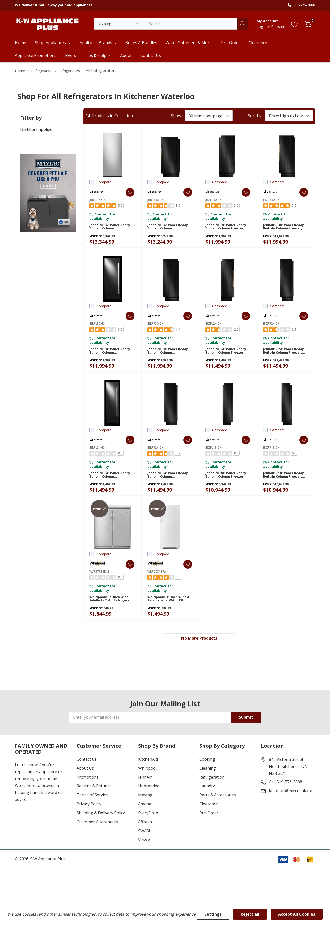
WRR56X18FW (156, 584)
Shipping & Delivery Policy (101, 831)
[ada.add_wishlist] (126, 192)
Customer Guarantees (97, 840)
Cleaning (207, 786)
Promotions (88, 795)
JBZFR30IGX (271, 200)
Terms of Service (92, 813)
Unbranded (148, 804)
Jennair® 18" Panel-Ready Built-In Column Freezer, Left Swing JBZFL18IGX (225, 486)
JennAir (145, 795)
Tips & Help (95, 55)
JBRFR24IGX (155, 456)
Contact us (86, 777)
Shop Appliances (50, 43)
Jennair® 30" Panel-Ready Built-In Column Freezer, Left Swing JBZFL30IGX (225, 229)
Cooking (207, 777)
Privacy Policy (89, 822)
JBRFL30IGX (97, 328)
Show (176, 116)
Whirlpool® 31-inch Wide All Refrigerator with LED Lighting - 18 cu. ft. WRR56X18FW (169, 614)
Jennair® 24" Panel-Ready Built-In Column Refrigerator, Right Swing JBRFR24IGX (167, 486)
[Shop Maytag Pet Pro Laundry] (48, 193)
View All (145, 857)
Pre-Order (208, 831)
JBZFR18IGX (271, 456)
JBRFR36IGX (155, 200)
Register (277, 26)
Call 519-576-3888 (285, 799)
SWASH (145, 849)
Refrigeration (212, 795)
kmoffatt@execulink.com (292, 808)
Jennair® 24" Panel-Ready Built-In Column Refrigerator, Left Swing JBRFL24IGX (111, 486)
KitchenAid (148, 777)
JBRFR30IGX (155, 328)
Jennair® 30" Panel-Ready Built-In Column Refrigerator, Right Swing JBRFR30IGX (167, 357)
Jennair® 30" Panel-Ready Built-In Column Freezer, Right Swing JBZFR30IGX (283, 229)
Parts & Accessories (217, 813)
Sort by (254, 116)
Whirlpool (147, 786)
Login (262, 26)
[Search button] (242, 24)
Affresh (145, 840)
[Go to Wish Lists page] (294, 23)
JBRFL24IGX (97, 456)
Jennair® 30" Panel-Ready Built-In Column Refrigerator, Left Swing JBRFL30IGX (111, 357)
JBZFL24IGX (213, 328)
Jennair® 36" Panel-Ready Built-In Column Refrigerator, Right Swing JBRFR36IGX (167, 229)
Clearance (208, 822)
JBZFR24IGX (271, 328)
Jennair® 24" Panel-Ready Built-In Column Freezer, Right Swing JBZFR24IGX (283, 357)
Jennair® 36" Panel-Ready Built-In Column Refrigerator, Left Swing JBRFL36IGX (111, 229)
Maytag (145, 813)
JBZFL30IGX (213, 200)
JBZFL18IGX (213, 456)
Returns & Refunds (94, 804)
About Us (85, 786)
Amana (144, 822)
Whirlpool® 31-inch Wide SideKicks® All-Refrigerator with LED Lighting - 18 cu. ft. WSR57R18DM (111, 614)
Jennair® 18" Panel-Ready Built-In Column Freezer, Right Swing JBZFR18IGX (283, 486)
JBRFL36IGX (97, 200)
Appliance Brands (96, 43)
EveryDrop (148, 831)
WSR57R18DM (99, 584)
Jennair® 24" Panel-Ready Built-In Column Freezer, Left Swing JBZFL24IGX (225, 357)
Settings (213, 914)
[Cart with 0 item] (308, 23)
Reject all (250, 914)
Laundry (207, 804)
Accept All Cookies (296, 914)
